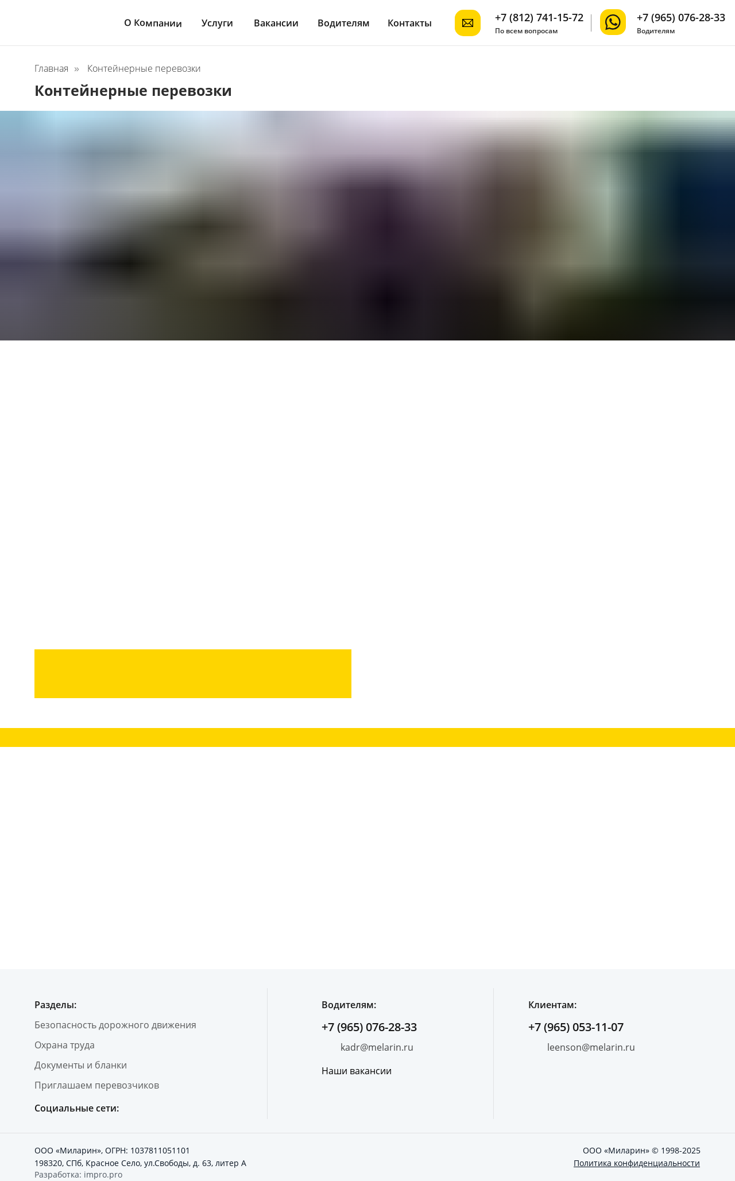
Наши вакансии (357, 1070)
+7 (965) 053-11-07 (576, 1027)
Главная (51, 68)
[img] (613, 22)
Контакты (410, 23)
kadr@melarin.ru (377, 1047)
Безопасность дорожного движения (115, 1025)
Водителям (344, 23)
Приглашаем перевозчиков (96, 1085)
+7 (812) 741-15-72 (539, 17)
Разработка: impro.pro (78, 1174)
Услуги (217, 23)
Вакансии (276, 23)
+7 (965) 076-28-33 (681, 17)
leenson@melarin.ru (591, 1047)
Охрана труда (64, 1045)
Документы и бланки (80, 1065)
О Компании (153, 23)
